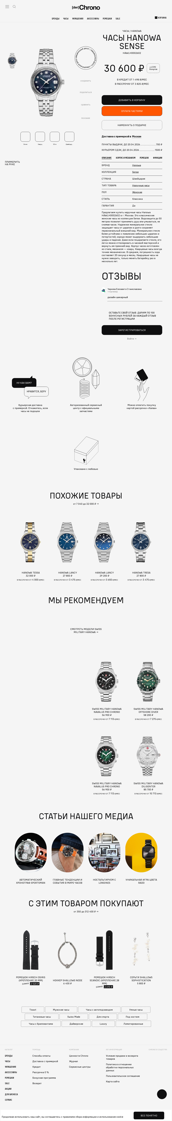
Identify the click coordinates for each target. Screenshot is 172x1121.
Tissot (32, 1009)
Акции (8, 1088)
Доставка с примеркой (45, 1061)
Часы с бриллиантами (41, 1023)
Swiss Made (73, 1016)
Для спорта (103, 1016)
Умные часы (136, 1009)
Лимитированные (133, 1023)
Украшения (77, 18)
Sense (135, 171)
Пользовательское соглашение (123, 1075)
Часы (65, 18)
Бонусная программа (44, 1077)
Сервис (8, 1099)
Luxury (103, 1023)
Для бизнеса (11, 1094)
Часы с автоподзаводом (99, 1009)
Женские (137, 192)
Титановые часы (42, 1016)
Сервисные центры (80, 1066)
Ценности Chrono (78, 1055)
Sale (118, 18)
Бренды (55, 18)
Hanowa (136, 165)
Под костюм (132, 1016)
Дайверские (76, 1023)
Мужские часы (61, 1009)
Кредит (36, 1066)
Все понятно (149, 1115)
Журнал (73, 1061)
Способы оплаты (41, 1055)
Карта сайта (112, 1081)
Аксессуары (93, 18)
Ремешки (107, 18)
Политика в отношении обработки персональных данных (120, 1067)
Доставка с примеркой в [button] (121, 136)
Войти (130, 338)
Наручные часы (141, 185)
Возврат (37, 1083)
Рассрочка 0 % (40, 1072)
